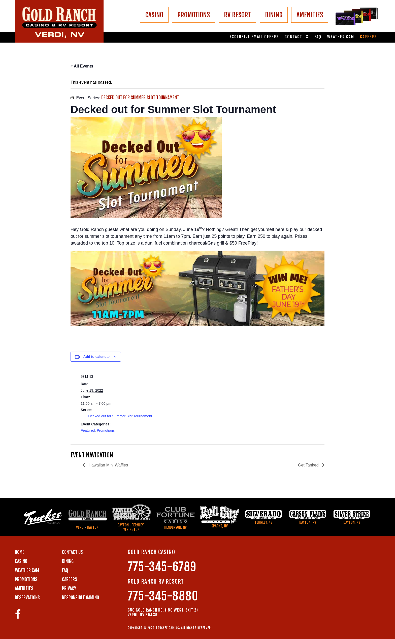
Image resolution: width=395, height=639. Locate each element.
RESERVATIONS (27, 597)
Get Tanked (309, 465)
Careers (368, 37)
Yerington (131, 529)
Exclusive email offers (254, 37)
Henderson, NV (175, 527)
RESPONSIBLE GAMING (80, 597)
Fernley (137, 525)
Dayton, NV (307, 522)
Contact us (297, 37)
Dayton (92, 527)
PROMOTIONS (193, 15)
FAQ (317, 37)
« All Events (82, 66)
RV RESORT (237, 15)
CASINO (154, 15)
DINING (273, 15)
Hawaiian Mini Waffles (107, 465)
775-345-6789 (162, 566)
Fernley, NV (263, 522)
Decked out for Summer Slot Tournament (120, 416)
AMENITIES (310, 15)
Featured (88, 430)
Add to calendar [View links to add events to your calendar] (96, 357)
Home (19, 552)
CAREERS (69, 579)
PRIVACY (69, 588)
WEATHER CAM (27, 570)
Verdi (80, 527)
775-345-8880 (163, 596)
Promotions (106, 430)
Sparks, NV (219, 526)
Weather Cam (340, 37)
